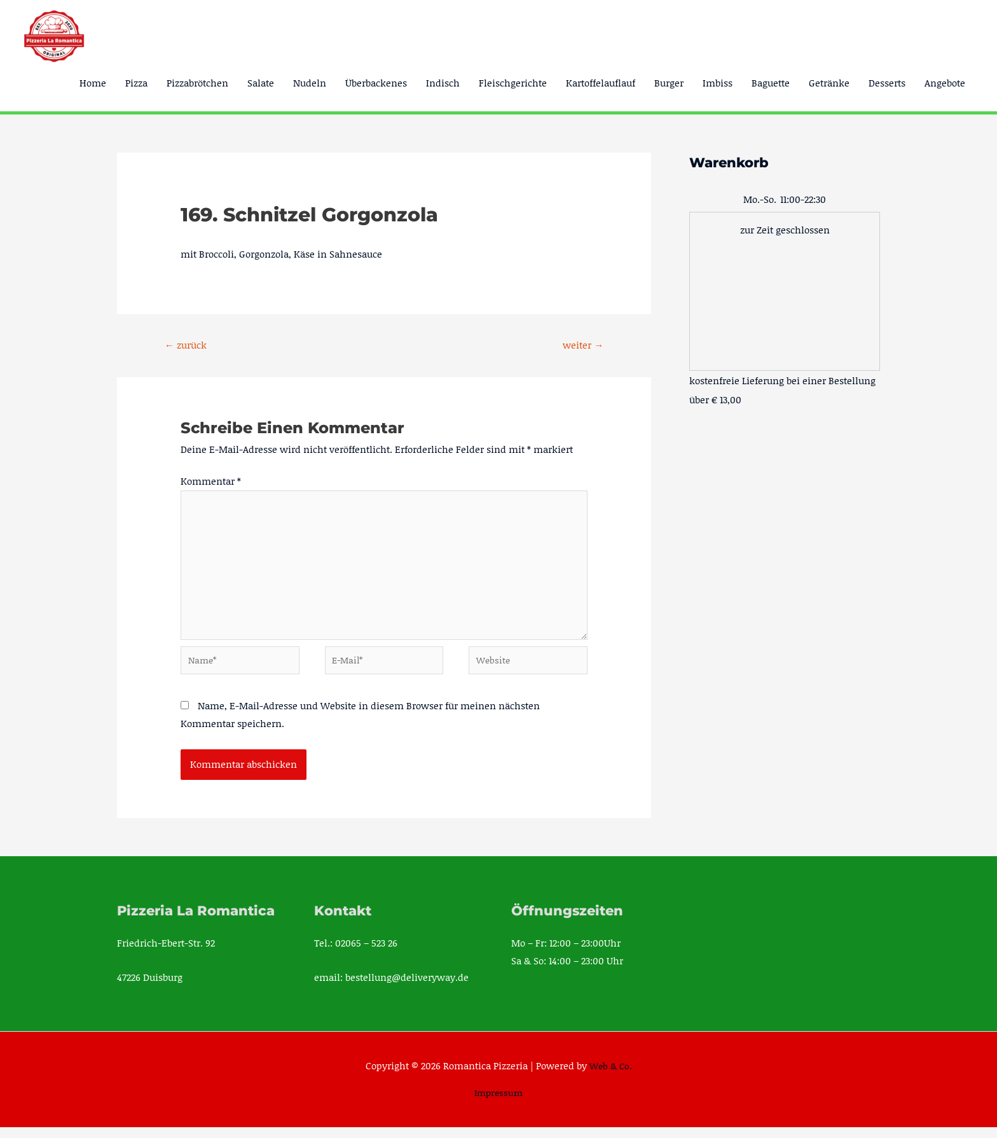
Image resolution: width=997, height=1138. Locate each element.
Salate (260, 83)
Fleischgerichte (513, 83)
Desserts (887, 83)
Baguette (771, 83)
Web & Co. (610, 1076)
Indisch (443, 83)
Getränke (829, 83)
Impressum (499, 1103)
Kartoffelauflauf (600, 83)
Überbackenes (376, 83)
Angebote (945, 83)
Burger (669, 83)
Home (92, 83)
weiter (581, 345)
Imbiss (717, 83)
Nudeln (309, 83)
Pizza (136, 83)
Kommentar (211, 482)
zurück (188, 345)
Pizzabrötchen (197, 83)
